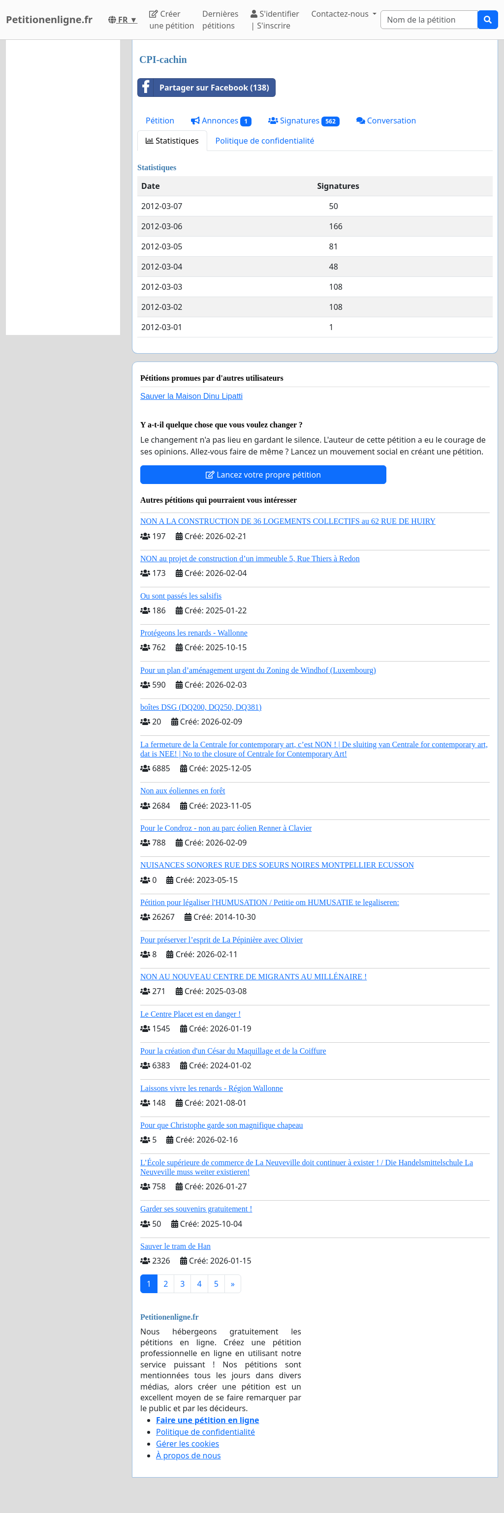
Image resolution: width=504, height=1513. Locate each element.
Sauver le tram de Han (175, 1246)
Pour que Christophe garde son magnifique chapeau (221, 1125)
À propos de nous (188, 1455)
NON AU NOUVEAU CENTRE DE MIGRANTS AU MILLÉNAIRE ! (253, 976)
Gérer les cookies (187, 1443)
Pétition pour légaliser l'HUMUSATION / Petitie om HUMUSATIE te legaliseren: (269, 902)
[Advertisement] (63, 187)
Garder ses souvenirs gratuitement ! (196, 1209)
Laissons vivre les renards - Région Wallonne (211, 1088)
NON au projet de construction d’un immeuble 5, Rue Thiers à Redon (250, 558)
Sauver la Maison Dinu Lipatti (191, 396)
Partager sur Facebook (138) (203, 87)
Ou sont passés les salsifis (180, 596)
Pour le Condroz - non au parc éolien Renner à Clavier (226, 828)
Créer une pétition (171, 19)
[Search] (429, 19)
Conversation (386, 120)
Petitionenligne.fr (49, 19)
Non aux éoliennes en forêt (182, 791)
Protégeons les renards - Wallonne (194, 633)
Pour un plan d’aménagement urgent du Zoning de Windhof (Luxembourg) (258, 670)
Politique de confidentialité (265, 140)
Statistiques (172, 140)
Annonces (221, 120)
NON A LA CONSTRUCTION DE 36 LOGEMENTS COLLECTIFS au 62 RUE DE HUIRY (288, 521)
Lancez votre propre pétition (263, 474)
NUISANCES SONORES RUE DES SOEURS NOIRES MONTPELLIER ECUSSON (277, 865)
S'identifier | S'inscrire (275, 19)
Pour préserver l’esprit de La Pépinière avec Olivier (221, 940)
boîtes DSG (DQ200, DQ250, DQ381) (200, 707)
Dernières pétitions (220, 19)
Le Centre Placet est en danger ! (190, 1014)
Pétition (160, 120)
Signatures (304, 120)
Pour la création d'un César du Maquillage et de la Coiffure (233, 1051)
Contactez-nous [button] (341, 13)
